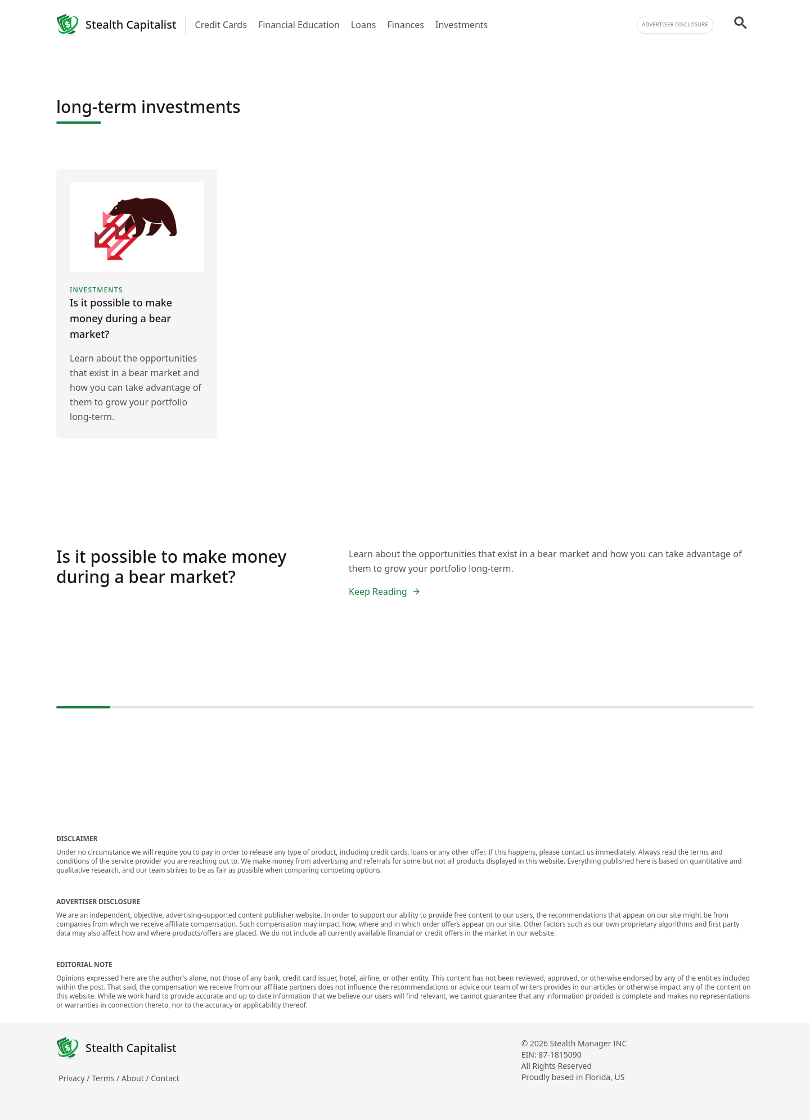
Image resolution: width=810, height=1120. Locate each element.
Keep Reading (385, 591)
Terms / (107, 1078)
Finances (405, 25)
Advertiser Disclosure (675, 24)
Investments (461, 25)
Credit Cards (221, 25)
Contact (165, 1078)
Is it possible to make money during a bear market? (171, 566)
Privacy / (75, 1078)
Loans (363, 25)
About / (136, 1078)
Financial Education (299, 25)
